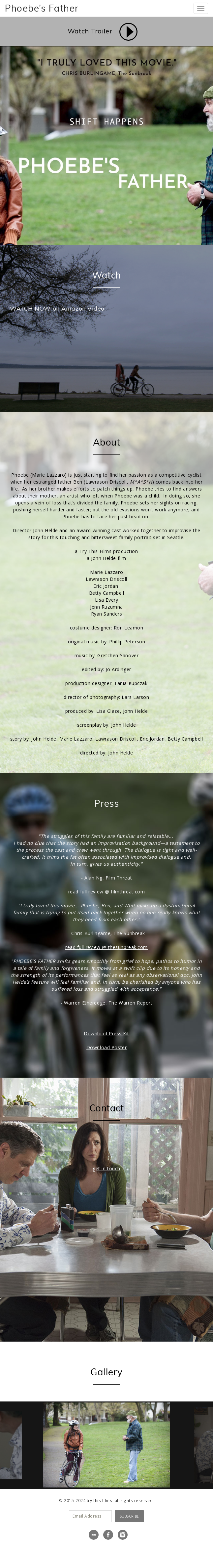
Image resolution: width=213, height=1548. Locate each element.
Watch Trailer (90, 31)
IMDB (94, 1535)
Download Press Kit (106, 1033)
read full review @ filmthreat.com (106, 891)
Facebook (108, 1535)
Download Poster (106, 1047)
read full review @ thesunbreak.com (106, 947)
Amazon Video (83, 308)
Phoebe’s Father (42, 8)
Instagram (123, 1535)
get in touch (106, 1168)
